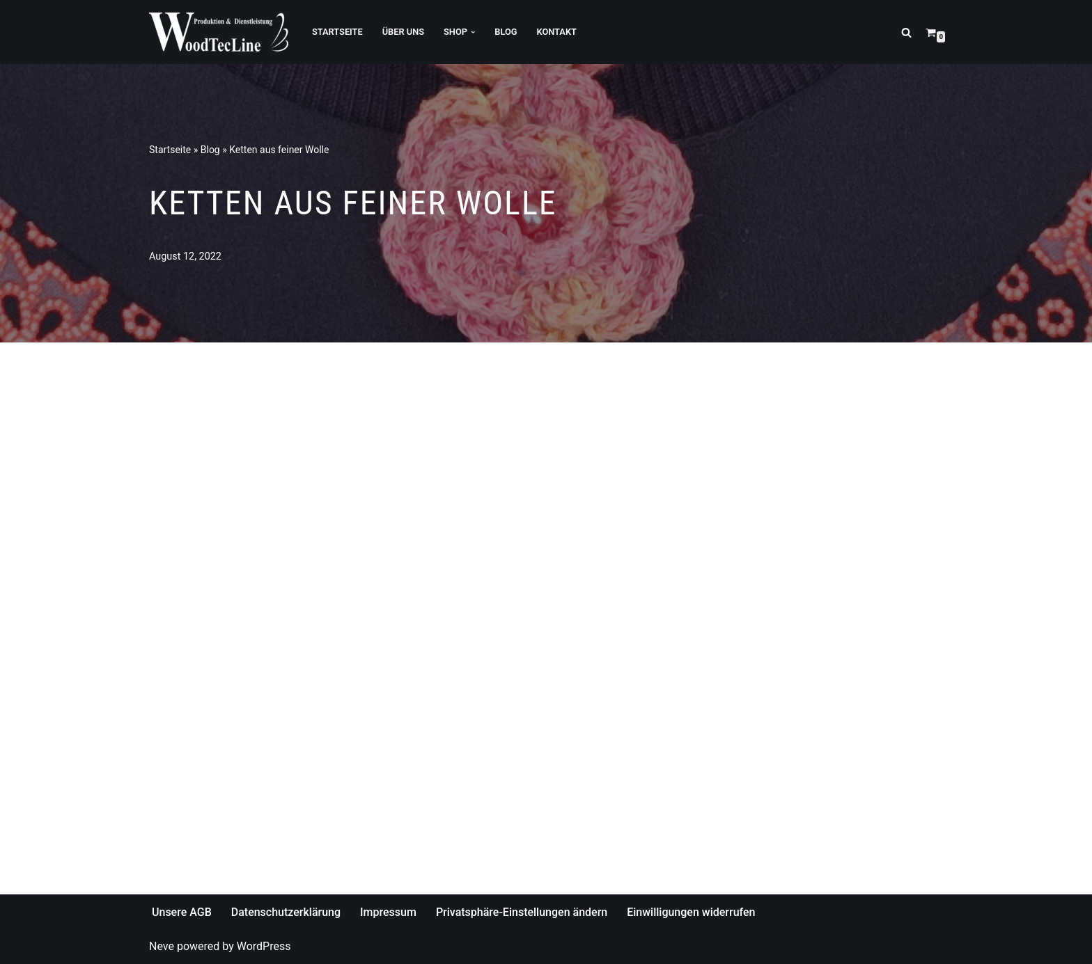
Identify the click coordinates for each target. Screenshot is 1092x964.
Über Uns (403, 31)
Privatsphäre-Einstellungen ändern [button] (521, 912)
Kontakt (557, 31)
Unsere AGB (182, 912)
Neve (161, 946)
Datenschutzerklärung (286, 912)
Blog (505, 31)
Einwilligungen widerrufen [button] (691, 912)
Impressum (388, 912)
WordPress (264, 946)
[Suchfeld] (906, 32)
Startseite (337, 31)
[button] (473, 32)
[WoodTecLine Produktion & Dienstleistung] (218, 32)
